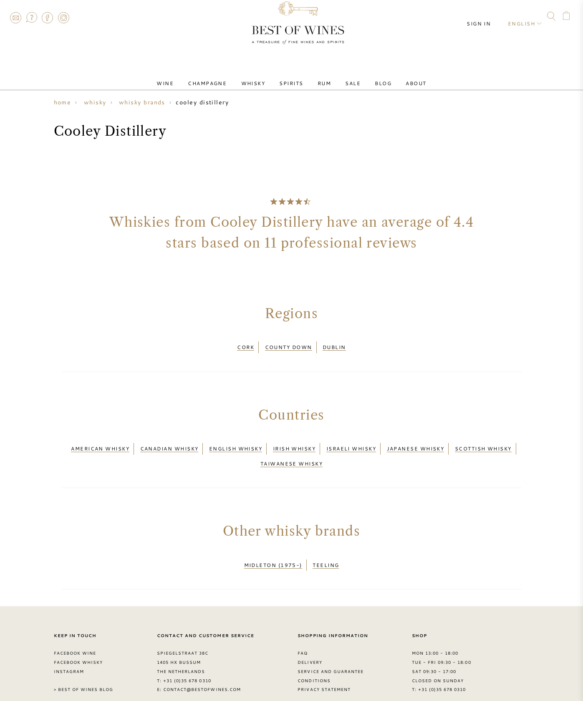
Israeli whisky (351, 441)
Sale (344, 76)
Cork (245, 345)
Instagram (63, 17)
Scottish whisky (483, 441)
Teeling (326, 549)
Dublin (334, 345)
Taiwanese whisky (291, 452)
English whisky (235, 441)
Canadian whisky (169, 441)
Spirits (294, 76)
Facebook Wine (75, 635)
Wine (185, 76)
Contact (15, 17)
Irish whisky (294, 441)
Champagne (222, 76)
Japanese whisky (415, 441)
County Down (288, 345)
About (395, 76)
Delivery (310, 644)
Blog (368, 76)
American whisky (100, 441)
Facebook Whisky (78, 644)
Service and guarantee (330, 652)
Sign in (485, 16)
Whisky (262, 76)
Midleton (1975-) (273, 549)
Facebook (47, 17)
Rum (321, 76)
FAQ (31, 17)
